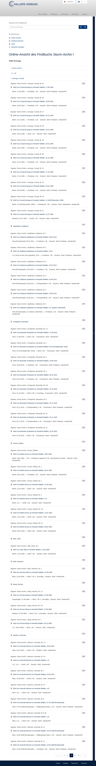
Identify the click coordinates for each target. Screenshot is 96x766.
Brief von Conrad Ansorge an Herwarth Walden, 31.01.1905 (32, 158)
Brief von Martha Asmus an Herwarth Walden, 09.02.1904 (31, 527)
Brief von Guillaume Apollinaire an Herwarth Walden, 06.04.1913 (34, 237)
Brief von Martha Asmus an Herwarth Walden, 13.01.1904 (31, 513)
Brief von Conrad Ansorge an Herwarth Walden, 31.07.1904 (32, 214)
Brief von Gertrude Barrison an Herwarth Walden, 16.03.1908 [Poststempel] (37, 731)
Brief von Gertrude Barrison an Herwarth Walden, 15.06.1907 (32, 674)
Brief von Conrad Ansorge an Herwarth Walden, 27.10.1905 (32, 172)
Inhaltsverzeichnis (16, 41)
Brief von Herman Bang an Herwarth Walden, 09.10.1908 (31, 623)
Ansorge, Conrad (17, 78)
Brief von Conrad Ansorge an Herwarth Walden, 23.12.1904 (32, 115)
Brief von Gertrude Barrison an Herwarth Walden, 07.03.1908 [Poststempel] (37, 702)
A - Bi (13, 73)
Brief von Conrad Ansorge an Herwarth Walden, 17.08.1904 (32, 87)
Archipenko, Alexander (19, 322)
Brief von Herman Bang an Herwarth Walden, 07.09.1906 (31, 609)
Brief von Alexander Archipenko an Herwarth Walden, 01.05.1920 (34, 431)
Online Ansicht (15, 38)
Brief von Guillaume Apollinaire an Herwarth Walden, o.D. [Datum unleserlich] (38, 308)
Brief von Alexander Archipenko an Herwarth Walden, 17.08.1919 (34, 332)
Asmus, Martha (17, 443)
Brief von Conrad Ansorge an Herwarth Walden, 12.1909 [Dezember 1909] (37, 200)
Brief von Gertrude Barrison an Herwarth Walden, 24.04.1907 (32, 646)
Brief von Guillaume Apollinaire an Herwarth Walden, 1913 (32, 251)
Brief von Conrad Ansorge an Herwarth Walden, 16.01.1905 (32, 130)
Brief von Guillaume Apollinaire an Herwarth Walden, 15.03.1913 (34, 265)
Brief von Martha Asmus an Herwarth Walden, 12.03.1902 (31, 484)
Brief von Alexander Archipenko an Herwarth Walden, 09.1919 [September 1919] (39, 347)
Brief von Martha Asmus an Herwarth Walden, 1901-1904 (31, 454)
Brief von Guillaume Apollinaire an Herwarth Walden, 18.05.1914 (34, 293)
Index (12, 44)
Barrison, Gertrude (18, 635)
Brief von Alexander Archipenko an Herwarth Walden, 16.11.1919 (34, 403)
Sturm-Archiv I (16, 68)
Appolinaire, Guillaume (20, 226)
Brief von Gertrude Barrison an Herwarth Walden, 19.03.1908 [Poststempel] (37, 745)
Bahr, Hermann (17, 561)
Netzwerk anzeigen (16, 47)
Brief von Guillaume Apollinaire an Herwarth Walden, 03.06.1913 (34, 279)
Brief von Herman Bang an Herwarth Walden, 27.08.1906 (31, 595)
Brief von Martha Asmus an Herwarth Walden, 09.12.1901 (31, 470)
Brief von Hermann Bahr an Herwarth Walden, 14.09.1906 (31, 572)
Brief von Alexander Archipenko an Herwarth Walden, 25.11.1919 (34, 417)
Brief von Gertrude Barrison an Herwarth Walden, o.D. (30, 660)
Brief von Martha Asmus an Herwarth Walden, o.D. (29, 498)
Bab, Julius (16, 539)
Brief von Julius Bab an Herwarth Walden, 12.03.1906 (30, 550)
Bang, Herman (17, 584)
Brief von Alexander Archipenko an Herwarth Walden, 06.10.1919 (34, 375)
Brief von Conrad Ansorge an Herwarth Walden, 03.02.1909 (32, 186)
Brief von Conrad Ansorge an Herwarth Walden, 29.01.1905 (32, 144)
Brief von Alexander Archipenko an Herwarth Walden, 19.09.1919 (34, 361)
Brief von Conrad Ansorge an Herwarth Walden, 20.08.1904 (32, 101)
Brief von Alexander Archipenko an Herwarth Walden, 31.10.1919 (34, 389)
